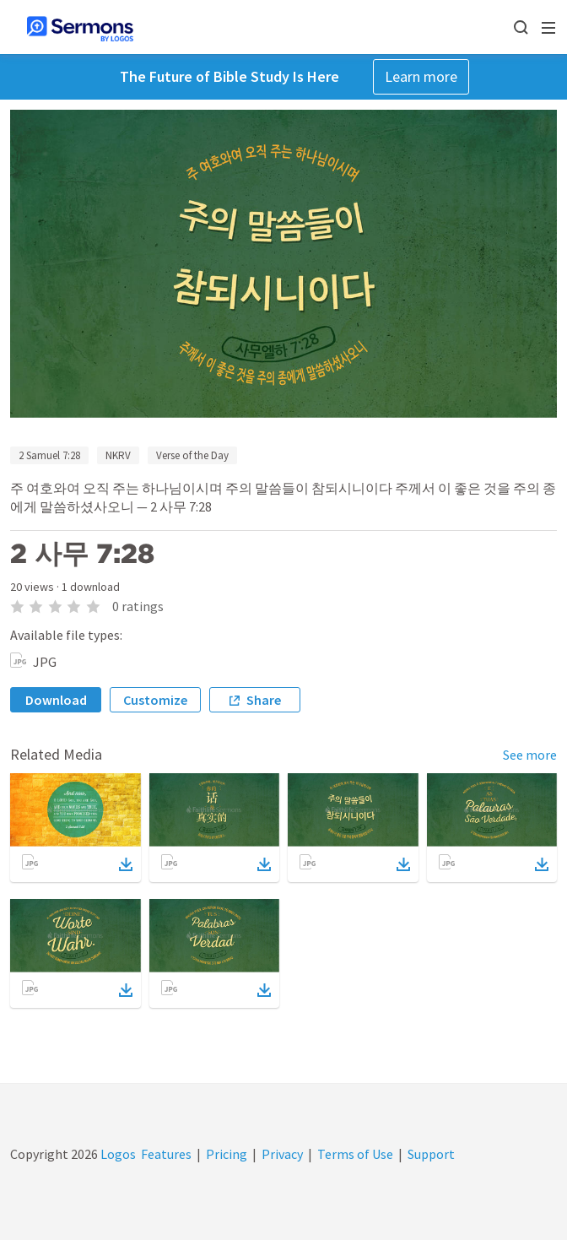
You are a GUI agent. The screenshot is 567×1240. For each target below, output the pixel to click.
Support (431, 1153)
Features (166, 1153)
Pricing (226, 1153)
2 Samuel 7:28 (49, 455)
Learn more (421, 76)
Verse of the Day (192, 455)
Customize (155, 699)
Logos (117, 1153)
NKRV (118, 455)
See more (530, 754)
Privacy (282, 1153)
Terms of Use (355, 1153)
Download (56, 699)
